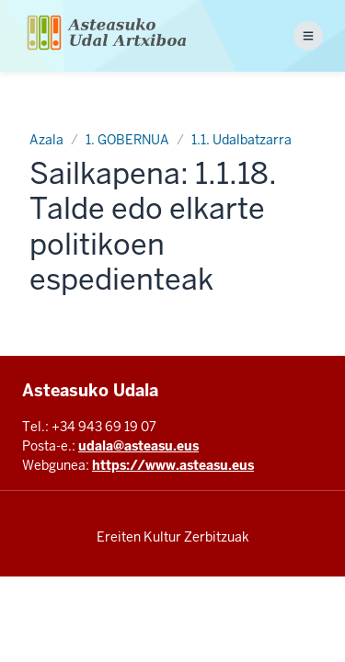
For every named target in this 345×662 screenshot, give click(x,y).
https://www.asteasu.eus (173, 465)
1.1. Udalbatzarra (241, 139)
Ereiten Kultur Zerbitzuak (173, 537)
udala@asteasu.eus (138, 446)
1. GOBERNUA (127, 139)
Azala (46, 139)
